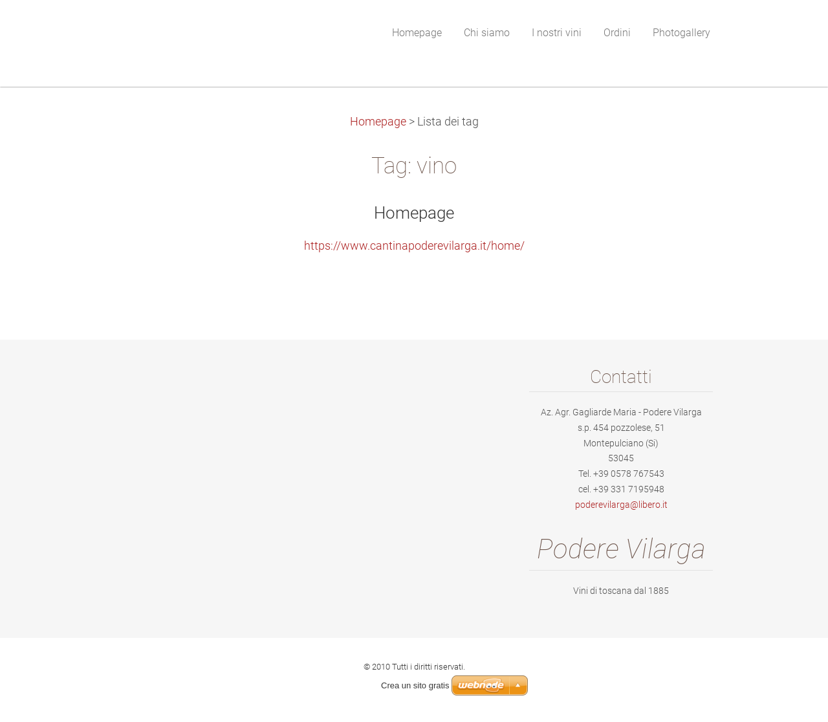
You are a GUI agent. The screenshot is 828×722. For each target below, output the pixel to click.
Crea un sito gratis (415, 685)
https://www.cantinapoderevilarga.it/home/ (414, 245)
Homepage (378, 121)
